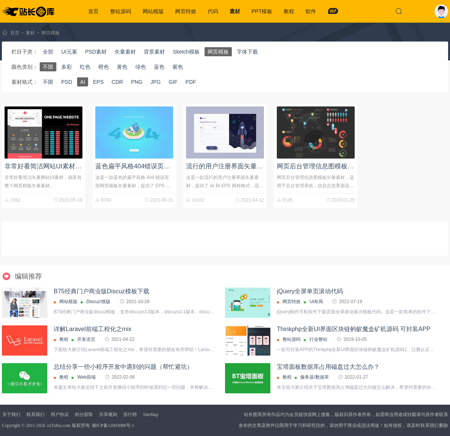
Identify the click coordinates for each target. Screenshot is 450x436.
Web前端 (86, 377)
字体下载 (247, 52)
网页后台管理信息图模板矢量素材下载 (331, 166)
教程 (289, 11)
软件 (311, 11)
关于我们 (11, 414)
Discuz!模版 (98, 301)
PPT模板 (261, 11)
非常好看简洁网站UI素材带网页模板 (56, 166)
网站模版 (153, 11)
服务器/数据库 (314, 377)
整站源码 (120, 11)
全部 (48, 52)
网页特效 (185, 11)
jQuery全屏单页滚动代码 (310, 291)
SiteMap (150, 414)
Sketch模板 (186, 52)
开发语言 (86, 339)
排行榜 (130, 414)
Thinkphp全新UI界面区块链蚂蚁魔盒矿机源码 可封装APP (353, 329)
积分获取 (84, 414)
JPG (156, 82)
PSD (66, 82)
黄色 (122, 67)
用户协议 (60, 414)
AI (82, 82)
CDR (117, 82)
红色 (85, 67)
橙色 (103, 67)
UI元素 (69, 52)
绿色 (140, 67)
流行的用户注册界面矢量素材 (228, 166)
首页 (93, 11)
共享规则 (108, 414)
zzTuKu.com (58, 425)
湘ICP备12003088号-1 (113, 425)
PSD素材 (96, 52)
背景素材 (154, 52)
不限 (48, 67)
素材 (235, 11)
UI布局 (316, 301)
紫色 (177, 67)
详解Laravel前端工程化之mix (92, 329)
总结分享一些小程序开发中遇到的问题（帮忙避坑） (123, 367)
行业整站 (318, 339)
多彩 (66, 67)
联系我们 (35, 414)
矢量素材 (125, 52)
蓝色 (159, 67)
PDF (190, 82)
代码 (213, 11)
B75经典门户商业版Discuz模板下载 (101, 291)
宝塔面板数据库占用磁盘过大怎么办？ (328, 367)
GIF (173, 82)
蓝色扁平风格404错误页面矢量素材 (145, 166)
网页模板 (51, 32)
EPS (98, 82)
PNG (136, 82)
